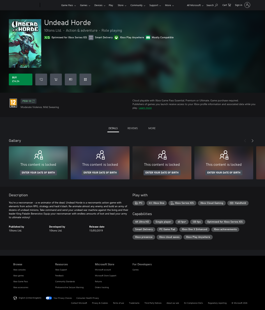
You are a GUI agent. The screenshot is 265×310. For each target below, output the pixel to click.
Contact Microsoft (79, 303)
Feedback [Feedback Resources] (59, 275)
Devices (98, 5)
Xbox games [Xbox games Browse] (18, 275)
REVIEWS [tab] (133, 128)
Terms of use (118, 303)
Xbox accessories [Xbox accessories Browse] (20, 287)
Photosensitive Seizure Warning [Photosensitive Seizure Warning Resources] (69, 287)
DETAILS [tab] (113, 128)
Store (120, 5)
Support (153, 5)
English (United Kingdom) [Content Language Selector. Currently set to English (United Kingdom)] (30, 298)
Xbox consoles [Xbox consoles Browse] (19, 269)
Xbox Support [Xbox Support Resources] (61, 269)
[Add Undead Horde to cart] (56, 79)
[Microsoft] (25, 5)
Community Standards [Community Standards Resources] (65, 281)
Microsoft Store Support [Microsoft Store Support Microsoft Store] (105, 275)
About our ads (173, 303)
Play (111, 5)
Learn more (145, 107)
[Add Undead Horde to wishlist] (41, 79)
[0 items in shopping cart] (226, 4)
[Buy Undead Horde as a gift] (71, 79)
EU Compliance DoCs (193, 303)
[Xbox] (50, 5)
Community (136, 5)
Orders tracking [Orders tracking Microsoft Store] (102, 287)
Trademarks (134, 303)
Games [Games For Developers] (135, 269)
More (168, 5)
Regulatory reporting (217, 303)
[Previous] (245, 140)
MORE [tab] (152, 128)
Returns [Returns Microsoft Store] (98, 281)
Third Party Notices (153, 303)
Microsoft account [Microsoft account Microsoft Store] (103, 269)
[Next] (252, 140)
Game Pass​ (67, 5)
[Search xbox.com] (212, 5)
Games (83, 5)
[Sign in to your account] (242, 5)
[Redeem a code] (85, 79)
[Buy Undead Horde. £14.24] (20, 79)
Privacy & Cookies (100, 303)
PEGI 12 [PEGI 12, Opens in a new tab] (28, 101)
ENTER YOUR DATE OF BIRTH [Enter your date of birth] (38, 172)
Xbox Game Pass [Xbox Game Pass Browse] (20, 281)
